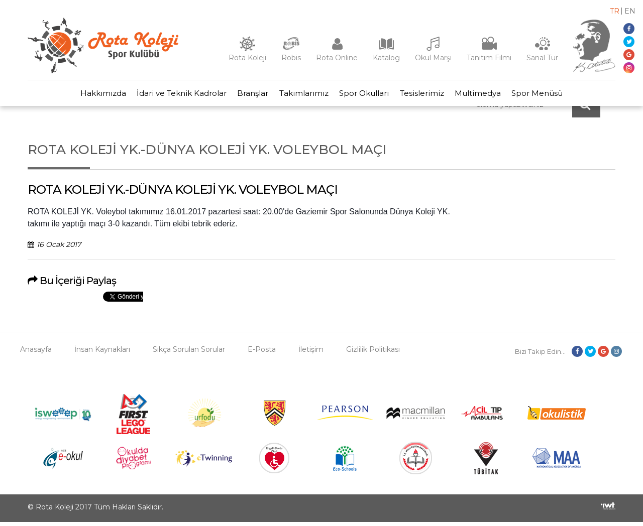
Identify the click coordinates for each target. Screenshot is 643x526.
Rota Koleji (247, 57)
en (629, 11)
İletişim (311, 353)
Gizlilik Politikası (373, 353)
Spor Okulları (366, 95)
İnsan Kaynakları (102, 353)
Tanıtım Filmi (489, 57)
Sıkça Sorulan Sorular (189, 353)
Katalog (386, 57)
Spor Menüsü (549, 95)
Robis (291, 57)
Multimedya (486, 95)
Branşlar (248, 95)
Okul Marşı (433, 57)
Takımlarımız (302, 95)
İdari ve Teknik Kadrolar (174, 95)
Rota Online (337, 57)
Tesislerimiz (427, 95)
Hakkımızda (92, 95)
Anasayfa (36, 353)
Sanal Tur (542, 57)
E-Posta (262, 353)
